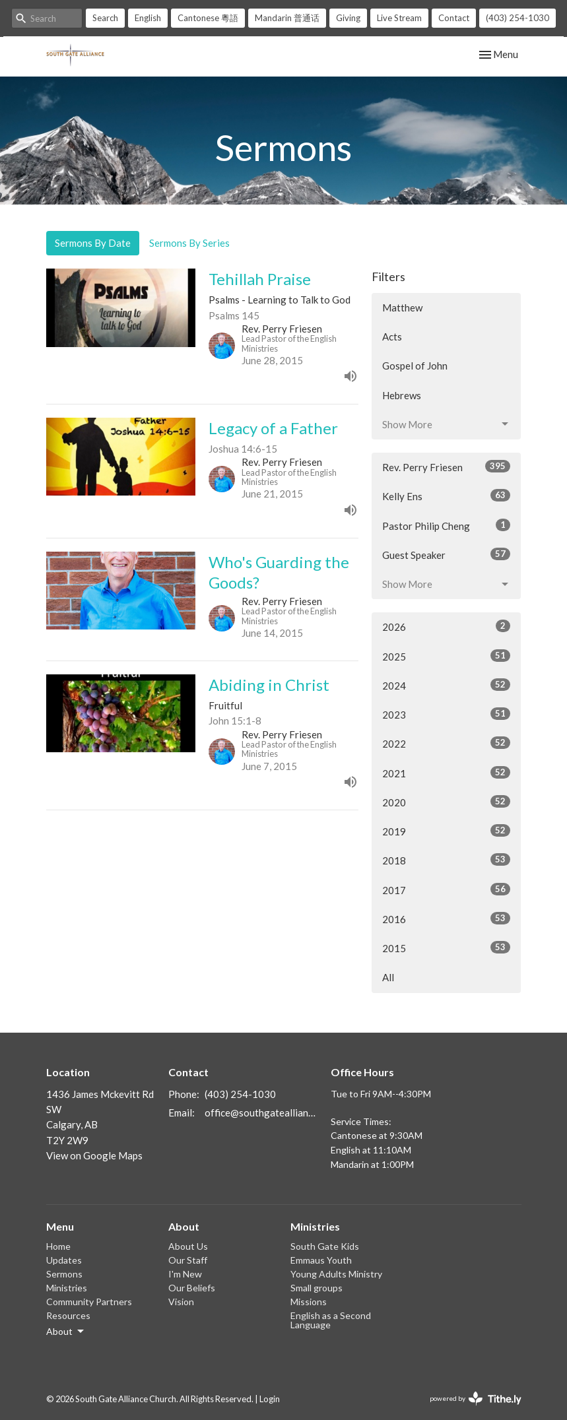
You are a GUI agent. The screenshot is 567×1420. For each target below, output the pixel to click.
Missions (308, 1301)
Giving (348, 18)
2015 (446, 947)
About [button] (66, 1331)
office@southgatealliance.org (261, 1112)
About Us (188, 1246)
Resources (68, 1315)
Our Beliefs (191, 1287)
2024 (446, 685)
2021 (446, 772)
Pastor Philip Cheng (446, 525)
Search (105, 18)
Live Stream (399, 18)
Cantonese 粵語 (208, 18)
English (148, 18)
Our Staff (187, 1260)
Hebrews (401, 395)
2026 (446, 626)
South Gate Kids (324, 1246)
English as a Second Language (330, 1320)
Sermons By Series (189, 243)
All (388, 977)
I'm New (185, 1273)
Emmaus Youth (321, 1260)
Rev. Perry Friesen (446, 466)
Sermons (64, 1273)
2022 (446, 743)
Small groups (316, 1287)
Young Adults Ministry (336, 1273)
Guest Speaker (446, 554)
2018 (446, 859)
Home (58, 1246)
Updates (64, 1260)
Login (269, 1399)
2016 (446, 918)
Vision (181, 1301)
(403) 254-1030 (517, 18)
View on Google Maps (94, 1155)
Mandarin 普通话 (287, 18)
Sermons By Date (93, 243)
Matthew (402, 307)
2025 (446, 655)
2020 (446, 801)
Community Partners (89, 1301)
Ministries (66, 1287)
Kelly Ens (446, 495)
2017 (446, 889)
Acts (392, 336)
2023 (446, 714)
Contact (453, 18)
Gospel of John (415, 365)
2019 (446, 830)
